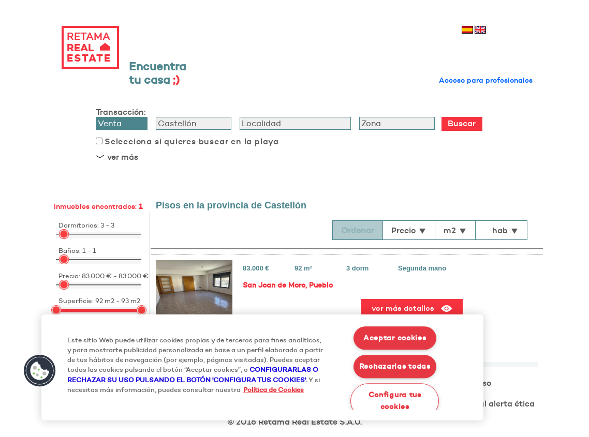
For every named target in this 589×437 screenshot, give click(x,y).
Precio (408, 230)
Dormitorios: (78, 225)
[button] (39, 370)
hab (505, 230)
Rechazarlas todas (395, 366)
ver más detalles (412, 308)
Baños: (69, 250)
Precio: (69, 276)
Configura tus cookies (395, 400)
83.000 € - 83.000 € (115, 276)
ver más (122, 157)
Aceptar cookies (394, 338)
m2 (455, 230)
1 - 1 (89, 250)
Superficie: (76, 300)
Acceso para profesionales (486, 80)
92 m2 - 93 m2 (117, 300)
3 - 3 (107, 225)
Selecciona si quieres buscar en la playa (192, 141)
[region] (262, 367)
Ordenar (357, 230)
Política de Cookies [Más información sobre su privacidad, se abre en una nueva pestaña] (273, 390)
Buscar (462, 123)
